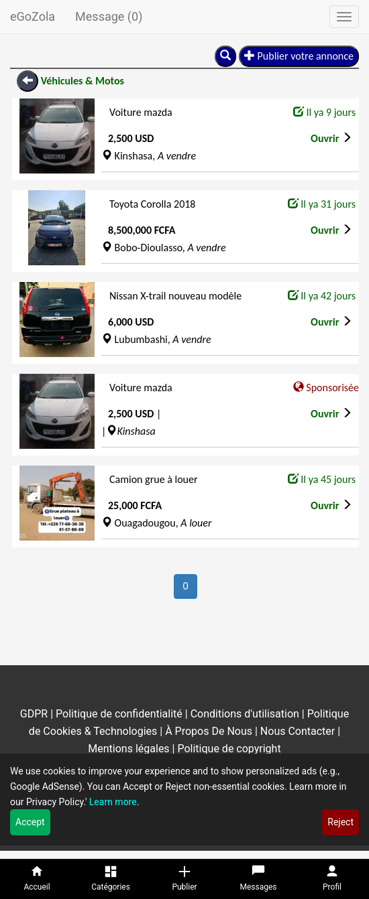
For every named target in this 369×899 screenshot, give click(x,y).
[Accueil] (37, 879)
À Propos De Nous (208, 731)
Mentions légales (128, 748)
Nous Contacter (297, 731)
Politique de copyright (228, 748)
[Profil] (332, 879)
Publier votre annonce (299, 56)
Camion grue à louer (153, 479)
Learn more (113, 802)
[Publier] (184, 879)
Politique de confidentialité (119, 713)
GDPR (35, 713)
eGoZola (32, 16)
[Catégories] (111, 879)
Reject (340, 822)
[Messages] (258, 879)
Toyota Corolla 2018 (152, 204)
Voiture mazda (140, 112)
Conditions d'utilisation (245, 713)
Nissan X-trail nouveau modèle (175, 295)
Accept (30, 822)
